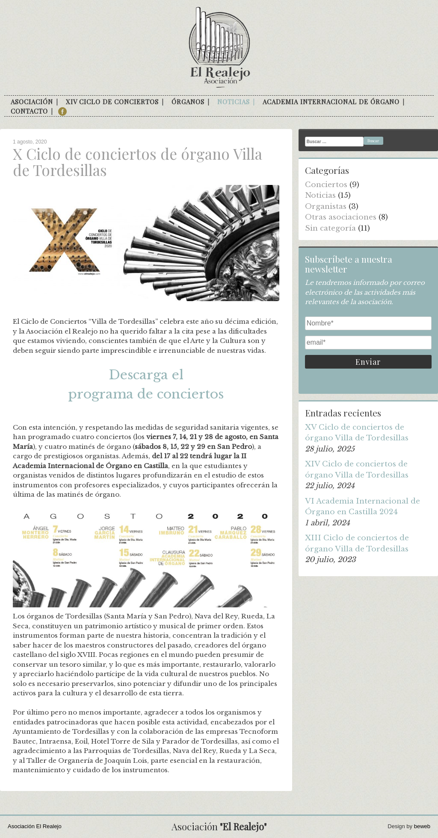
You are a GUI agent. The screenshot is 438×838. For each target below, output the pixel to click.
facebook (62, 111)
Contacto (29, 111)
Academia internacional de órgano (331, 101)
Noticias (233, 101)
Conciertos (326, 184)
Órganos (188, 101)
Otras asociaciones (340, 217)
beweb (422, 826)
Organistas (325, 206)
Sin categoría (330, 228)
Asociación (32, 101)
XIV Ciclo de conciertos (112, 101)
